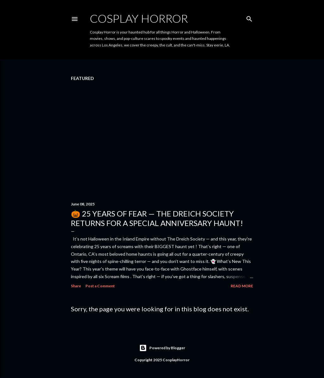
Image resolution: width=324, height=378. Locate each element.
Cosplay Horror (139, 18)
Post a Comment (100, 286)
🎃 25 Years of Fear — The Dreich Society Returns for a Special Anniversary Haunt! (157, 218)
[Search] (249, 17)
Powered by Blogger (162, 348)
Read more (242, 286)
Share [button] (76, 286)
